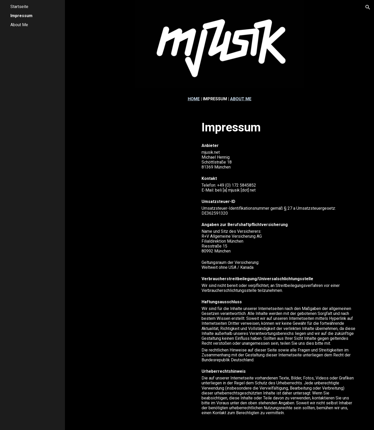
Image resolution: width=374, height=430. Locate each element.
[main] (219, 98)
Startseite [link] (19, 6)
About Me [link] (19, 24)
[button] (368, 7)
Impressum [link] (21, 15)
